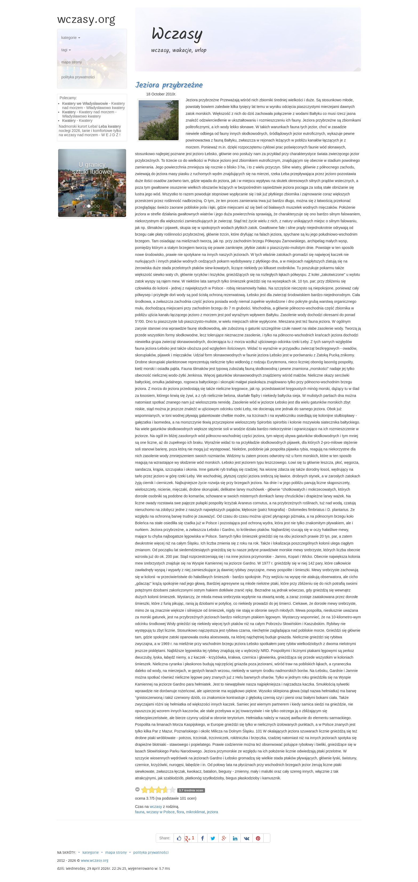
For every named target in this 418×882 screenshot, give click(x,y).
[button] (63, 183)
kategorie (70, 37)
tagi (66, 50)
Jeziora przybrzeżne (169, 85)
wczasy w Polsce (160, 812)
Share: (164, 838)
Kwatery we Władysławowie (85, 103)
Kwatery (69, 112)
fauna (139, 812)
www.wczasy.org (94, 860)
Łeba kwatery (110, 126)
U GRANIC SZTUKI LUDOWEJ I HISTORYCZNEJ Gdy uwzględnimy (92, 193)
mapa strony (71, 62)
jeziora (212, 812)
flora (180, 812)
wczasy (156, 806)
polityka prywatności (78, 77)
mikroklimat (195, 812)
